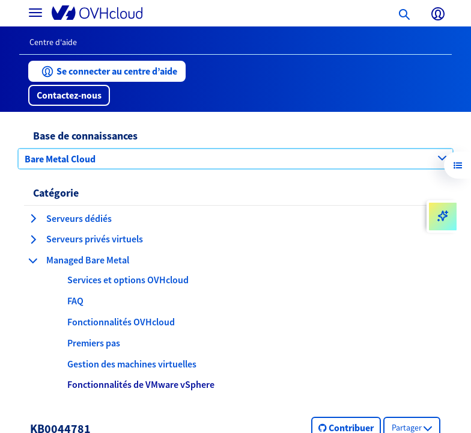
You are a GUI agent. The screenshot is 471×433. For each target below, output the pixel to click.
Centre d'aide (53, 42)
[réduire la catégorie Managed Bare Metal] (33, 260)
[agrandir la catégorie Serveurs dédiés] (33, 218)
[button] (107, 71)
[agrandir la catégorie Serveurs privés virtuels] (33, 239)
